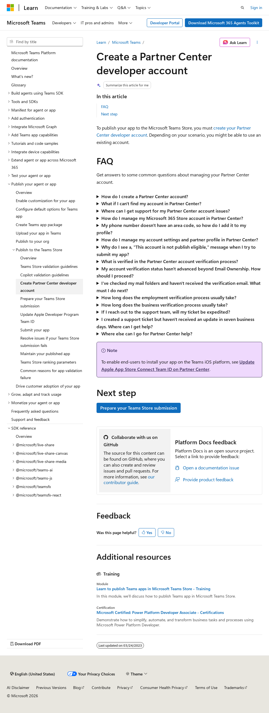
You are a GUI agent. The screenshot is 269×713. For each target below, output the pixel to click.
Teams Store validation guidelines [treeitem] (49, 266)
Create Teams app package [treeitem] (39, 224)
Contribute (101, 687)
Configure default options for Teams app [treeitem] (47, 212)
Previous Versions (51, 687)
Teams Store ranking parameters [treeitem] (48, 362)
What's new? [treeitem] (22, 76)
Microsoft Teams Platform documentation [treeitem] (33, 56)
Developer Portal (165, 22)
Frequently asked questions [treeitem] (34, 411)
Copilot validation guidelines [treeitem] (44, 274)
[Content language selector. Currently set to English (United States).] (32, 673)
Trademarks (234, 687)
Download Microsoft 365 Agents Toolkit (223, 22)
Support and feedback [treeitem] (30, 419)
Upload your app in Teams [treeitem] (38, 233)
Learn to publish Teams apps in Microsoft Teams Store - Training (153, 588)
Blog (77, 687)
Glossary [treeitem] (18, 85)
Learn (101, 42)
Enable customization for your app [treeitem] (45, 200)
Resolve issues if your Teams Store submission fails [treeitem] (49, 341)
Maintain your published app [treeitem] (45, 353)
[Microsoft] (10, 7)
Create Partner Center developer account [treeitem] (48, 286)
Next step (109, 114)
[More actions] (257, 42)
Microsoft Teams (126, 42)
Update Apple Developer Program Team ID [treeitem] (49, 318)
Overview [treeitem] (19, 68)
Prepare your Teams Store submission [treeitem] (42, 302)
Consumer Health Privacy (162, 687)
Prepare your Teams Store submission (138, 408)
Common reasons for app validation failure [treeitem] (51, 374)
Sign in (256, 7)
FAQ (104, 106)
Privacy (123, 687)
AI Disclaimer (18, 687)
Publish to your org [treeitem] (32, 241)
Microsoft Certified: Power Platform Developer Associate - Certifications (160, 612)
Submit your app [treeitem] (34, 330)
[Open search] (242, 8)
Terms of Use (206, 687)
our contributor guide (129, 479)
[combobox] (45, 41)
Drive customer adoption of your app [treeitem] (48, 386)
